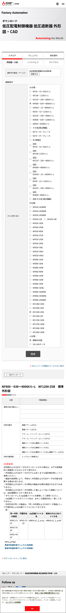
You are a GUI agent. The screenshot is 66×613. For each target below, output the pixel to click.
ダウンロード (17, 573)
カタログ (12, 55)
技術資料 (54, 55)
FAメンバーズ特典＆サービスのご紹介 (48, 365)
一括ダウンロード (14, 375)
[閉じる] (62, 591)
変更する (34, 74)
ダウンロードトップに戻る (15, 558)
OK (32, 608)
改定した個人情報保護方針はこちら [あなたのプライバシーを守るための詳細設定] (47, 593)
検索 (33, 354)
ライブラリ (54, 62)
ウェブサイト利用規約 (13, 602)
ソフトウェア (33, 62)
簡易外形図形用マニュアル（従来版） (19, 545)
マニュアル (33, 55)
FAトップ (5, 573)
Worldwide (57, 4)
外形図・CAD (12, 62)
